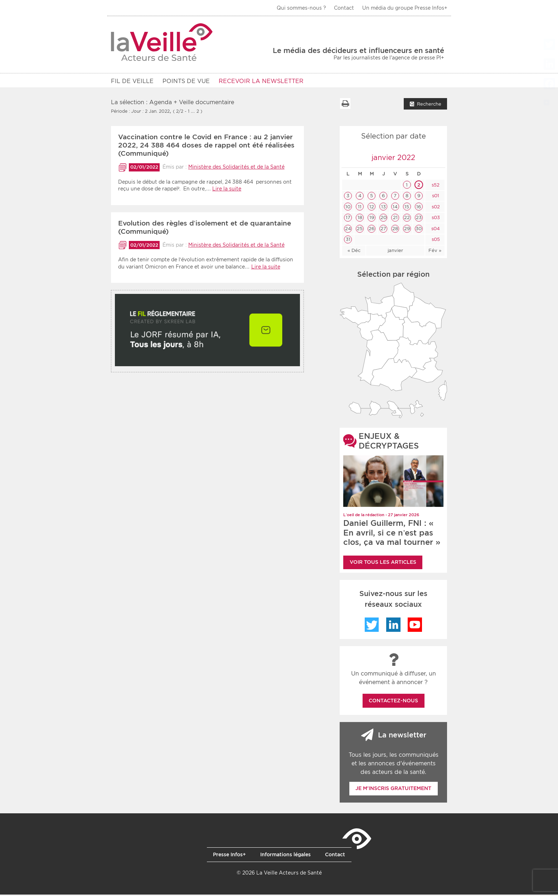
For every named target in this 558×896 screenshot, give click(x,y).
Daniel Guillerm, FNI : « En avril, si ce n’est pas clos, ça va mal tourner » (391, 534)
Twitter (372, 626)
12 (371, 208)
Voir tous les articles (383, 563)
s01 (435, 197)
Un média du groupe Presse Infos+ (404, 8)
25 (360, 230)
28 (395, 230)
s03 (435, 219)
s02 (435, 208)
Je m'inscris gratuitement (393, 790)
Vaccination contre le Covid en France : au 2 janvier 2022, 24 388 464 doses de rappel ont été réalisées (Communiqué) (206, 146)
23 (419, 219)
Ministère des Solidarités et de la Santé (236, 168)
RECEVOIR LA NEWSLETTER (261, 81)
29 (407, 230)
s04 (435, 230)
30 (419, 230)
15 (406, 208)
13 (383, 208)
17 (348, 219)
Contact (344, 8)
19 (371, 219)
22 (407, 219)
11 (360, 208)
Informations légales (285, 856)
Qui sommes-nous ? (301, 8)
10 (347, 208)
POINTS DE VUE (186, 81)
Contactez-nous (393, 702)
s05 (435, 240)
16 (418, 208)
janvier (395, 252)
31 (348, 240)
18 (360, 219)
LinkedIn (393, 626)
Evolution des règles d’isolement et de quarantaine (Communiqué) (204, 229)
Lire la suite (226, 190)
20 (383, 219)
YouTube (415, 626)
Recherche (429, 105)
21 (395, 219)
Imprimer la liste (345, 105)
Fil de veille (132, 81)
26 (371, 230)
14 (395, 208)
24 (348, 230)
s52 (435, 186)
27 (383, 230)
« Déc (354, 252)
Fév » (434, 252)
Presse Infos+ (229, 856)
